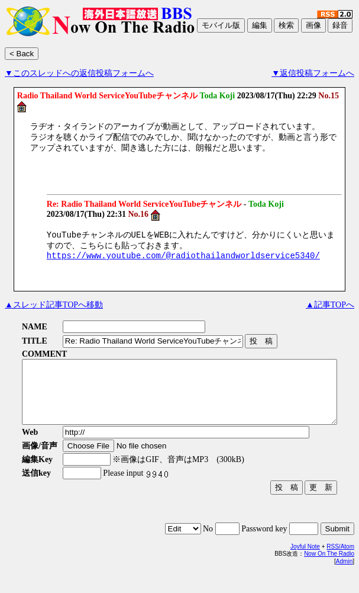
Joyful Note (305, 566)
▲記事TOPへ (330, 312)
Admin (344, 581)
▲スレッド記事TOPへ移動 (54, 312)
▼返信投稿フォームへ (312, 73)
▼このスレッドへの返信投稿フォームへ (79, 73)
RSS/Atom (340, 566)
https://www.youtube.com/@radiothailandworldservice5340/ (183, 262)
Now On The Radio (329, 573)
